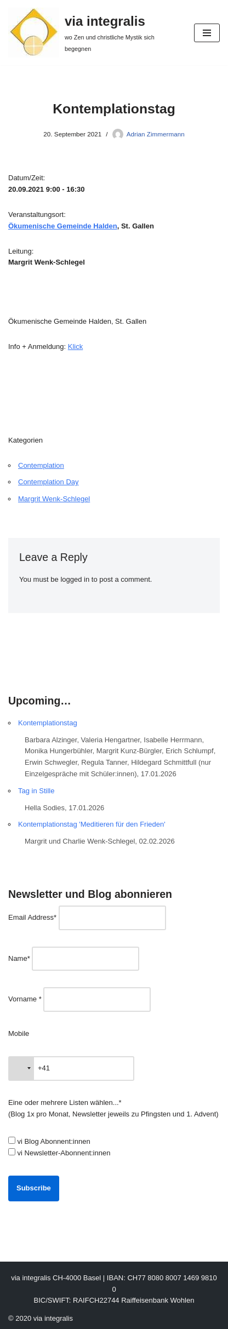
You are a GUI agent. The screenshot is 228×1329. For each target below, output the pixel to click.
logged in (74, 579)
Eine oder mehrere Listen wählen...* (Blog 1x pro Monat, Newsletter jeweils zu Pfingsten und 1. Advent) (113, 1108)
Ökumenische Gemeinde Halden (62, 226)
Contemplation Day (48, 482)
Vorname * (25, 999)
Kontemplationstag (47, 723)
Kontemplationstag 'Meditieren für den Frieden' (92, 824)
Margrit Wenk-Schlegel (54, 499)
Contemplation (41, 465)
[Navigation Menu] (207, 33)
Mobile (18, 1033)
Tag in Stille (36, 791)
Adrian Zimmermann (156, 134)
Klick (75, 346)
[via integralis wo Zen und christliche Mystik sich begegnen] (93, 33)
